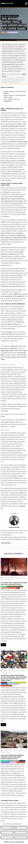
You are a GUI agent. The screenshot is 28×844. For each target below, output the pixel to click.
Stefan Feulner (14, 527)
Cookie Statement (19, 842)
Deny (14, 837)
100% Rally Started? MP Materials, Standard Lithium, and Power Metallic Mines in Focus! (12, 757)
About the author (6, 543)
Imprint (6, 842)
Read (3, 644)
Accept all (14, 827)
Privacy (11, 842)
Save (14, 832)
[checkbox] (1, 823)
